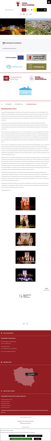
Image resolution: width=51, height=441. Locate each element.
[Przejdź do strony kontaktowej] (20, 14)
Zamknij (37, 438)
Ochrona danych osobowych (17, 435)
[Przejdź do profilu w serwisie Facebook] (31, 10)
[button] (49, 2)
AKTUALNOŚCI (9, 104)
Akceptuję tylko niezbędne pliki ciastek (21, 438)
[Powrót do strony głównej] (1, 104)
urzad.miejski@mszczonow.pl (10, 351)
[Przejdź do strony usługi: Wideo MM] (30, 14)
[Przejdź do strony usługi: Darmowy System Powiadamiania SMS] (27, 14)
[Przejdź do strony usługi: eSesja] (24, 14)
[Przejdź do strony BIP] (28, 10)
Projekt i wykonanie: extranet (25, 417)
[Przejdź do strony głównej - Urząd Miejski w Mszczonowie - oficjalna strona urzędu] (25, 4)
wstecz (46, 288)
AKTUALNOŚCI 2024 (19, 104)
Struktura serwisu (25, 427)
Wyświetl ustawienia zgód (34, 435)
